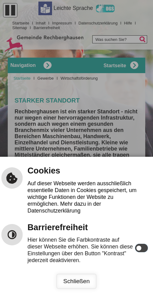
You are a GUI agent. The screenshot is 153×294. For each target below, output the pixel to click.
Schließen (76, 281)
